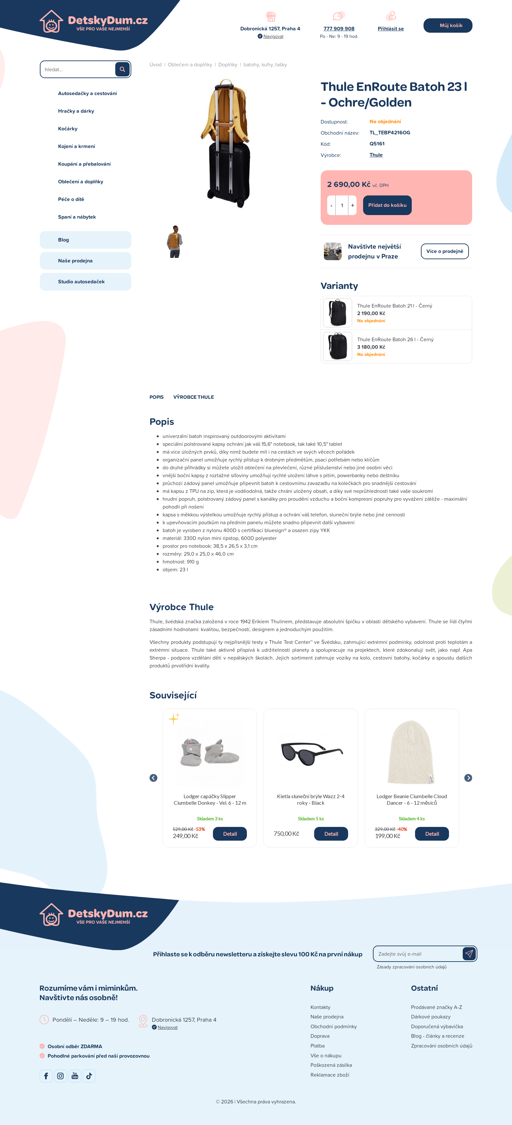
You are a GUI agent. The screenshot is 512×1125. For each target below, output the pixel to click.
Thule (376, 155)
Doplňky (227, 64)
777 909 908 (339, 28)
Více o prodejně (444, 251)
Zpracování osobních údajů (441, 1045)
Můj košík (451, 25)
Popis (157, 397)
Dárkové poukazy (431, 1016)
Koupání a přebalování (84, 164)
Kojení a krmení (76, 146)
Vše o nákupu (326, 1055)
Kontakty (320, 1007)
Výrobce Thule (193, 397)
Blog (63, 239)
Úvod (156, 64)
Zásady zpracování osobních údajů (412, 967)
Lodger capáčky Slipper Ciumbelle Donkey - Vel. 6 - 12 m (210, 799)
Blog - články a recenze (437, 1035)
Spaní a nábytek (77, 217)
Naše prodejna (75, 260)
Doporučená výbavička (437, 1026)
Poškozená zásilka (331, 1064)
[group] (209, 778)
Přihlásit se (391, 28)
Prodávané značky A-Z (436, 1007)
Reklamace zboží (330, 1074)
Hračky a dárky (76, 111)
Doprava (320, 1035)
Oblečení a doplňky (80, 181)
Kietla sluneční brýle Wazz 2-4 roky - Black (310, 799)
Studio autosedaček (81, 281)
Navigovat (273, 36)
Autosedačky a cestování (87, 93)
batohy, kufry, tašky (265, 64)
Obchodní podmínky (334, 1026)
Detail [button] (230, 834)
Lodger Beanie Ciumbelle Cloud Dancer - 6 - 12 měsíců (411, 799)
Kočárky (67, 128)
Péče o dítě (71, 199)
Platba (318, 1045)
